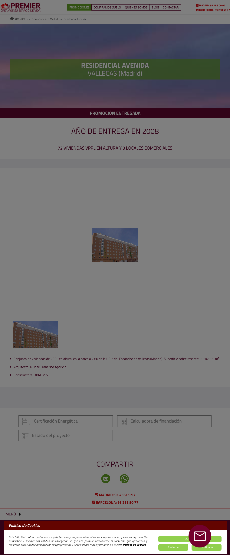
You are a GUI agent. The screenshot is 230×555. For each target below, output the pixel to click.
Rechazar (173, 547)
